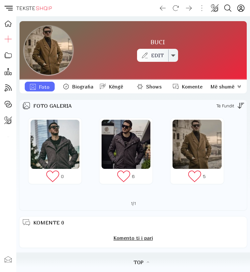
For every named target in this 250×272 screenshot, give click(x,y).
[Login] (240, 8)
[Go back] (162, 8)
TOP (141, 262)
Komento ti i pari (133, 238)
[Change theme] (214, 8)
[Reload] (175, 8)
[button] (8, 8)
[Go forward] (188, 8)
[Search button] (227, 8)
